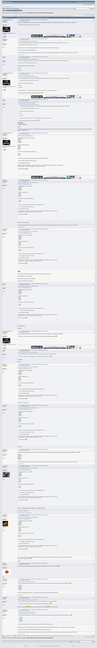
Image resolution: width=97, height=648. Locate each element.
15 (17, 635)
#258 (93, 579)
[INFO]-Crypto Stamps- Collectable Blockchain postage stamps (40, 12)
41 (46, 635)
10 (11, 635)
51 (57, 635)
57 (63, 635)
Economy (10, 12)
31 (35, 635)
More (20, 10)
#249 (93, 284)
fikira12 (4, 56)
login (12, 6)
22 (25, 635)
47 (52, 635)
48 (53, 635)
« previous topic (87, 14)
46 (51, 635)
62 (69, 635)
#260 (93, 610)
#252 (93, 364)
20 (23, 635)
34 (38, 635)
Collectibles (24, 12)
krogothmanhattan (6, 19)
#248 (93, 229)
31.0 (15, 8)
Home (5, 10)
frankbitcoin (5, 229)
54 (60, 635)
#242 (93, 39)
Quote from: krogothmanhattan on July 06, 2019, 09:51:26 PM (28, 352)
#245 (93, 100)
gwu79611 (5, 405)
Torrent (17, 8)
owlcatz (4, 563)
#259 (93, 597)
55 (61, 635)
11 (12, 635)
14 (16, 635)
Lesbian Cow (5, 465)
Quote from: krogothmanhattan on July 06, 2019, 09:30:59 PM (28, 182)
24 (27, 635)
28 (31, 635)
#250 (93, 331)
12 (13, 635)
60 (66, 635)
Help (8, 10)
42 (47, 635)
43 (48, 635)
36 (40, 635)
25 (28, 635)
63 (70, 635)
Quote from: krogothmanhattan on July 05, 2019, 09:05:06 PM (28, 41)
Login (14, 10)
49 (54, 635)
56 (62, 635)
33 (37, 635)
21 (24, 635)
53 (59, 635)
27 (30, 635)
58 (64, 635)
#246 (93, 133)
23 (26, 635)
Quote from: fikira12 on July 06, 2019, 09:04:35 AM (26, 75)
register (16, 6)
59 (65, 635)
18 (20, 635)
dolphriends (5, 597)
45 (50, 635)
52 (58, 635)
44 (49, 635)
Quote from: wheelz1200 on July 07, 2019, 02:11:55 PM (26, 612)
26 (29, 635)
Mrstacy (4, 38)
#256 (93, 515)
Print (93, 635)
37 (41, 635)
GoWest (4, 364)
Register (17, 10)
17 (19, 635)
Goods (19, 12)
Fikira (4, 99)
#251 (93, 350)
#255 (93, 466)
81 (72, 635)
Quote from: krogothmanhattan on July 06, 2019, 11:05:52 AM (28, 102)
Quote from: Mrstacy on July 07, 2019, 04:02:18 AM (26, 581)
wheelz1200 (5, 579)
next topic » (92, 14)
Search (11, 10)
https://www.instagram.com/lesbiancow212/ (24, 512)
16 (18, 635)
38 (42, 635)
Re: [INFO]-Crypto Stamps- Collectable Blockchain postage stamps (34, 19)
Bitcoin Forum (4, 12)
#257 (93, 563)
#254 (93, 449)
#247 (93, 180)
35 (39, 635)
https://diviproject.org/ (21, 54)
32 (36, 635)
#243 (93, 57)
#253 (93, 405)
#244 (93, 73)
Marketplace (15, 12)
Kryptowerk (5, 514)
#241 (93, 20)
